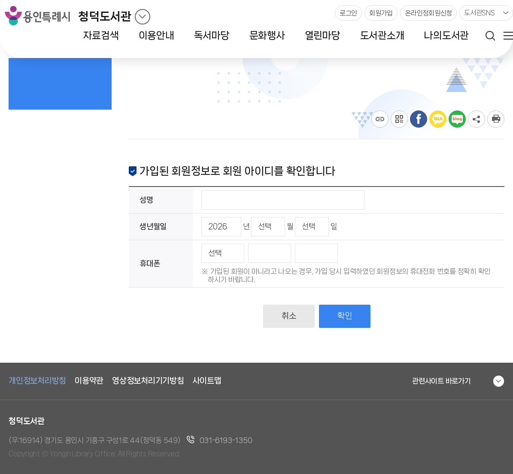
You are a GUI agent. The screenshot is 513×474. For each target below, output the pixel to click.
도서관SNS (479, 12)
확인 (344, 316)
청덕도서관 (104, 16)
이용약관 (89, 380)
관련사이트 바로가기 (441, 381)
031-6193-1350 (226, 440)
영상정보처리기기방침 (148, 380)
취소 (289, 316)
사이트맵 (207, 380)
